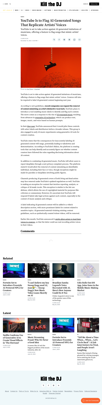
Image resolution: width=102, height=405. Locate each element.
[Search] (10, 4)
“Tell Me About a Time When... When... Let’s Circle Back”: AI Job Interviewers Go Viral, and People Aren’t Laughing (88, 343)
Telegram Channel (55, 393)
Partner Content (58, 391)
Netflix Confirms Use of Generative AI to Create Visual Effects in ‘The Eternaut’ (13, 339)
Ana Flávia (30, 89)
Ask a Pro (84, 10)
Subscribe (94, 4)
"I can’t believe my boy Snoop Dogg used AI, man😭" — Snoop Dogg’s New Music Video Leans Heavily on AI (38, 289)
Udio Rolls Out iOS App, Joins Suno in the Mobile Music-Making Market (88, 286)
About (7, 391)
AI (22, 10)
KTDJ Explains (73, 10)
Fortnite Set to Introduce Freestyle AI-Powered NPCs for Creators (13, 286)
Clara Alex (24, 38)
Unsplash (37, 89)
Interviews (94, 10)
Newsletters (68, 391)
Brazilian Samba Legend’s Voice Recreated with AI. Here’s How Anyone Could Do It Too (61, 287)
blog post (31, 126)
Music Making (36, 10)
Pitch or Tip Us (24, 391)
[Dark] (5, 4)
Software (47, 10)
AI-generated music (65, 114)
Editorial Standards (91, 391)
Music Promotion (60, 10)
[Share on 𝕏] (54, 39)
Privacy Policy (78, 391)
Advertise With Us (45, 391)
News (16, 10)
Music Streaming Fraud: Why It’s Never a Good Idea (38, 340)
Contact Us (14, 391)
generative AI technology (45, 117)
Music (27, 10)
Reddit (45, 393)
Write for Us (34, 391)
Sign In (85, 4)
